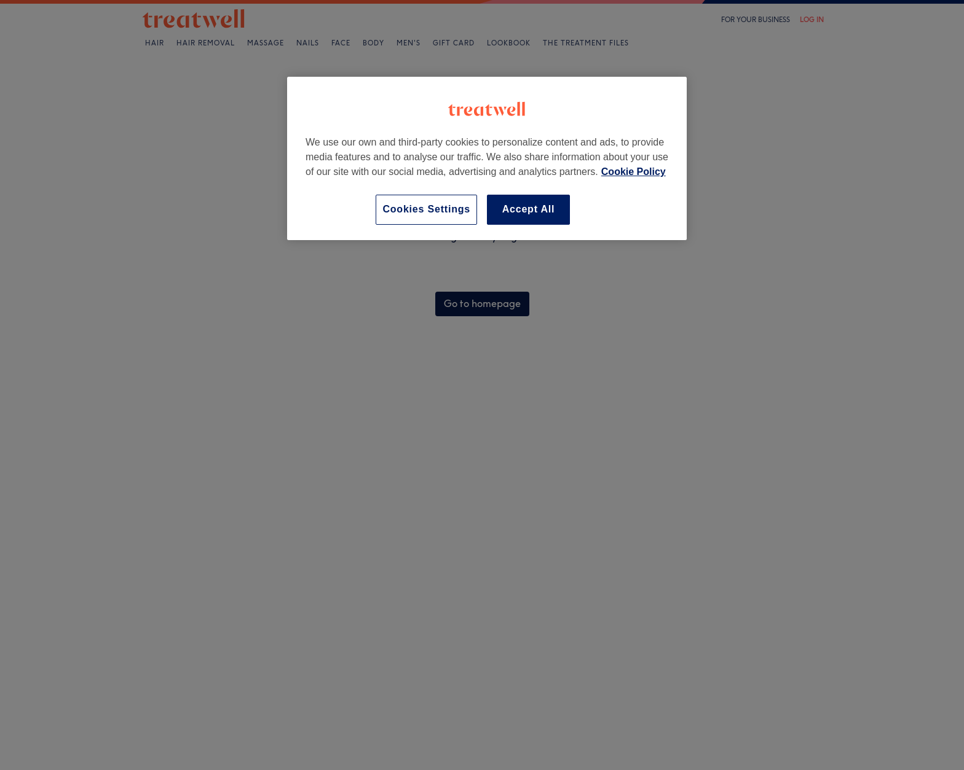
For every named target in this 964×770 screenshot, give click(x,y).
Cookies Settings (426, 209)
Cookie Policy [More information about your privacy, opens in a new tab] (633, 171)
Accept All (528, 209)
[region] (487, 158)
